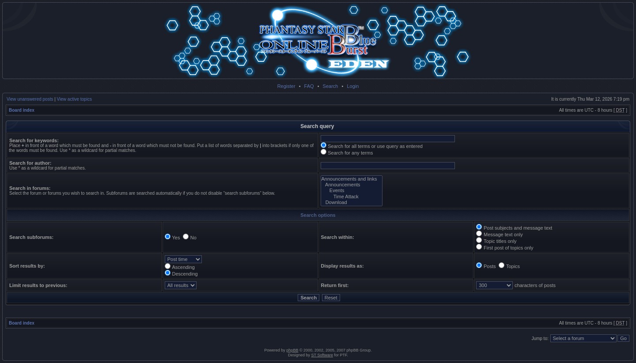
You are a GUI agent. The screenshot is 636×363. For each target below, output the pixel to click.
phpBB (292, 350)
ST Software (322, 355)
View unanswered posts (30, 99)
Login (353, 86)
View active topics (74, 99)
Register (286, 86)
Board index (21, 110)
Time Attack (352, 197)
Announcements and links (352, 179)
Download (352, 202)
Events (352, 190)
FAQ (309, 86)
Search (330, 86)
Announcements (352, 185)
